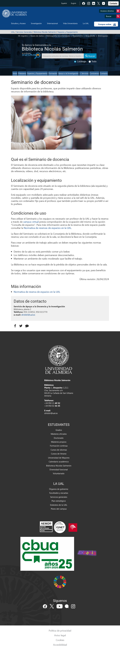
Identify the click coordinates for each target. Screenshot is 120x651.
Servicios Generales (24, 32)
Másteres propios (58, 441)
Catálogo (80, 61)
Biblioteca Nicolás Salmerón (45, 32)
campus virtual (31, 221)
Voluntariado (58, 473)
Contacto (104, 73)
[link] (113, 3)
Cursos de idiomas (59, 449)
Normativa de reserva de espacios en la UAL (37, 291)
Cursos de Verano (58, 453)
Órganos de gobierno (58, 489)
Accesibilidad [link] (60, 644)
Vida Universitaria (70, 23)
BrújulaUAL (90, 35)
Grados (59, 430)
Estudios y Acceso (18, 23)
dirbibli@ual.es (28, 314)
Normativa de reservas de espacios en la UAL (47, 228)
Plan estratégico (59, 500)
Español (64, 3)
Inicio (15, 73)
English (73, 3)
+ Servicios (84, 73)
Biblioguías (103, 35)
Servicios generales (58, 497)
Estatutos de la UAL (58, 505)
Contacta (113, 3)
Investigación (36, 23)
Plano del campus (59, 508)
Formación (53, 73)
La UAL (86, 23)
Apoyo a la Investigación (68, 73)
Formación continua (59, 445)
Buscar (113, 16)
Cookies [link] (60, 640)
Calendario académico (59, 461)
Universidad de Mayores (58, 457)
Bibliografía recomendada (58, 35)
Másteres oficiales (59, 434)
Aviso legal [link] (60, 635)
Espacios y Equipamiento (68, 32)
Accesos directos (110, 11)
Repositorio (77, 35)
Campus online (107, 24)
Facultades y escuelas (58, 493)
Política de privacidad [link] (60, 630)
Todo (93, 61)
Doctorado (58, 438)
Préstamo (22, 73)
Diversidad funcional (59, 469)
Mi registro (23, 35)
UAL (12, 32)
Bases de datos (37, 35)
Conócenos (94, 73)
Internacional (52, 23)
